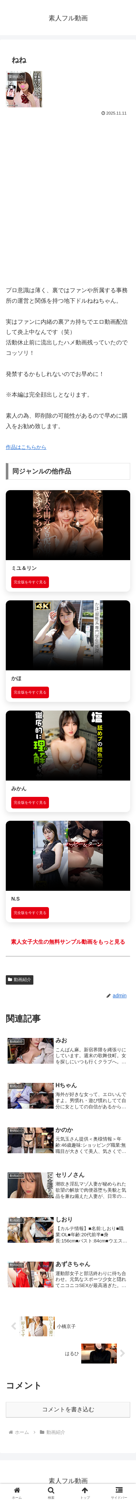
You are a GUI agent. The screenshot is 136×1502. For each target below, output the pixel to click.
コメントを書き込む (68, 1409)
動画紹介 (19, 979)
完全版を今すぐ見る (30, 582)
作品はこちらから (26, 447)
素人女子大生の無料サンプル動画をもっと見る (68, 942)
